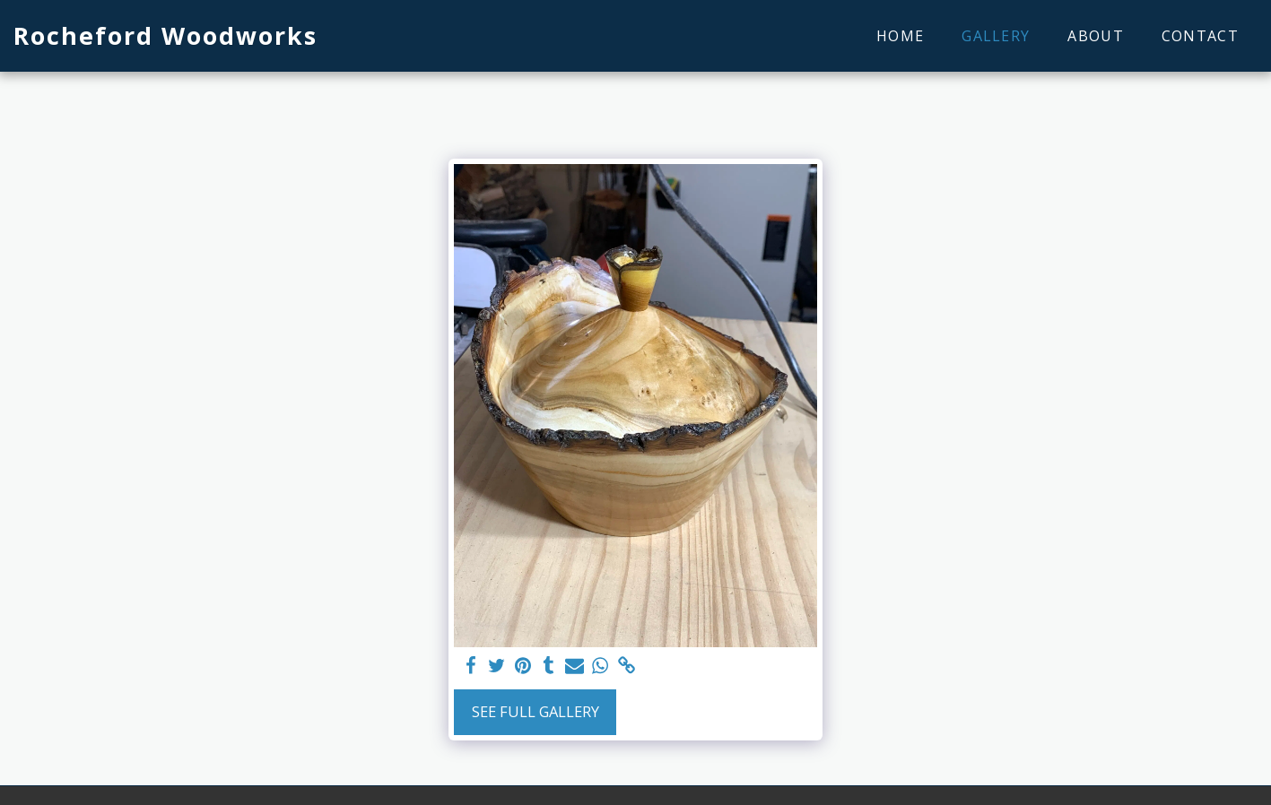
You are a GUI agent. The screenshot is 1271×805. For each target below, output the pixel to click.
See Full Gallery (535, 711)
